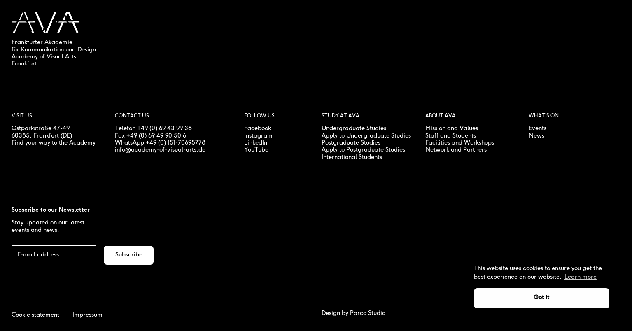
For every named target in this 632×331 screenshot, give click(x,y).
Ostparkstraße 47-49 (41, 128)
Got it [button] (541, 297)
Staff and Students (450, 136)
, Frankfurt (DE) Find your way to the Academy (54, 139)
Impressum (87, 315)
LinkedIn (255, 143)
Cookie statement (35, 315)
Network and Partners (456, 150)
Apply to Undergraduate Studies (366, 136)
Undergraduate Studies (354, 128)
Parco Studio (367, 313)
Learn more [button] (580, 277)
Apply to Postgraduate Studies (363, 150)
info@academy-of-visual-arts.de (160, 150)
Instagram (258, 136)
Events (537, 128)
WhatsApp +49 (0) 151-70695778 (160, 143)
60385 (21, 136)
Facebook (257, 128)
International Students (352, 157)
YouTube (256, 150)
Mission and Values (451, 128)
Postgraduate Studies (351, 143)
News (536, 136)
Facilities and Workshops (459, 143)
